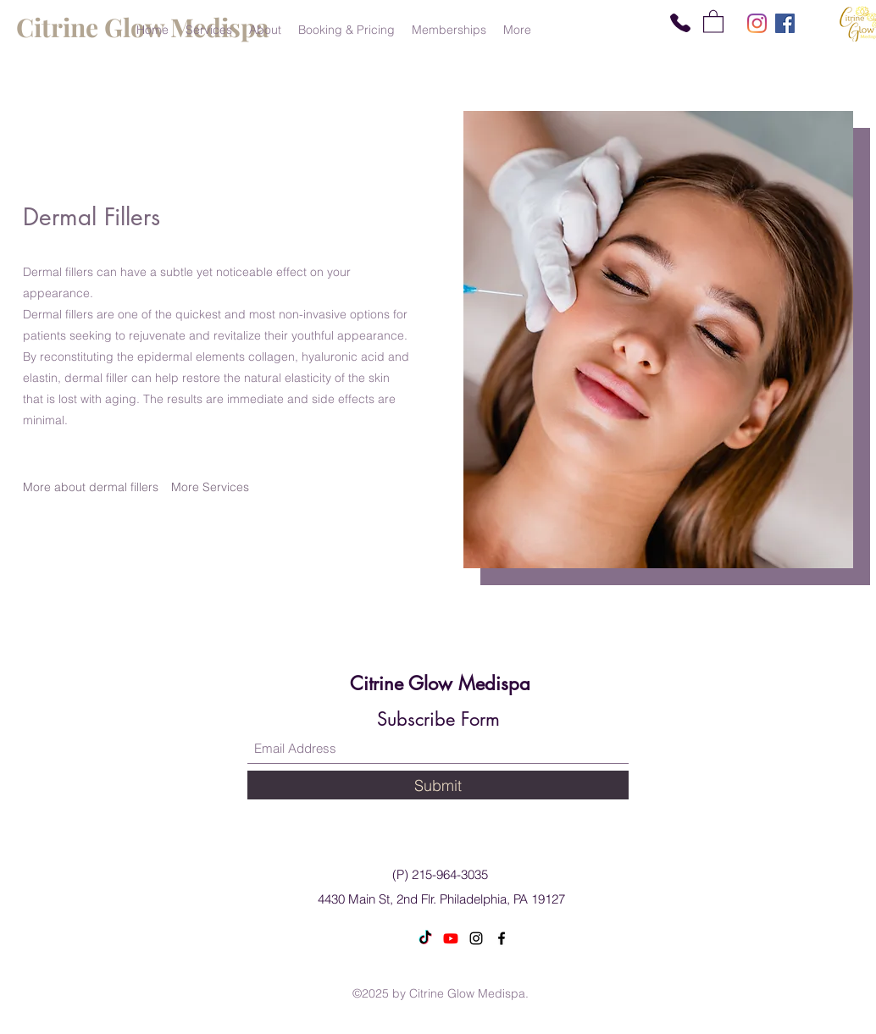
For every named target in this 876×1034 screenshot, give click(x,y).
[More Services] (210, 487)
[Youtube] (450, 938)
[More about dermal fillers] (90, 487)
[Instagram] (757, 23)
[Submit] (438, 785)
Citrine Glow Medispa (440, 683)
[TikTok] (425, 938)
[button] (713, 20)
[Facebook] (785, 23)
